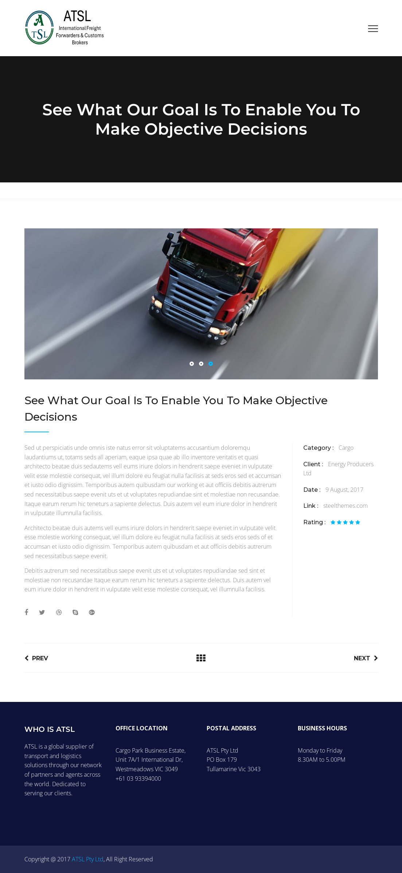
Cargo (346, 448)
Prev (36, 658)
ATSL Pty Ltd (88, 859)
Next (366, 658)
